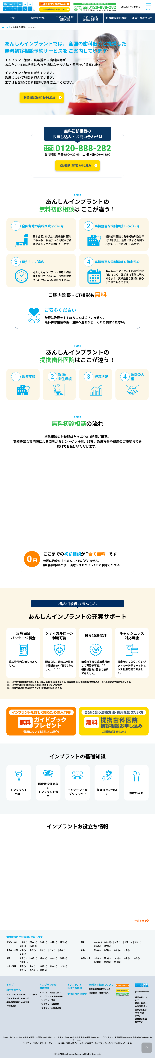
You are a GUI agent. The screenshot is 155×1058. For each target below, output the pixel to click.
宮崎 (23, 969)
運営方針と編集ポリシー (141, 1020)
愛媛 (107, 961)
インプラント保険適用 (49, 1004)
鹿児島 (34, 969)
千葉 (128, 942)
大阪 (23, 958)
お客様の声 (11, 1006)
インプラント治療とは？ (50, 992)
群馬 (97, 945)
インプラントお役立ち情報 (90, 18)
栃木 (107, 945)
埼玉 (118, 942)
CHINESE (135, 6)
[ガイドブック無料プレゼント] (41, 721)
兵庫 (43, 958)
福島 (33, 945)
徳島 (137, 958)
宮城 (53, 942)
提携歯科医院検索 (116, 18)
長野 (33, 950)
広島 (97, 958)
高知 (97, 961)
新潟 (23, 950)
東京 (98, 942)
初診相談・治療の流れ (99, 992)
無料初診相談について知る (18, 1002)
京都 (33, 958)
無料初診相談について (101, 984)
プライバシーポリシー (141, 1014)
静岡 (107, 950)
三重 (127, 950)
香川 (117, 961)
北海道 (24, 942)
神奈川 (108, 942)
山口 (117, 958)
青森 (33, 942)
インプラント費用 (47, 1000)
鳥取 (127, 958)
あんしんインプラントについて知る (21, 994)
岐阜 (117, 950)
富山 (23, 953)
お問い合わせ (141, 1010)
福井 (62, 950)
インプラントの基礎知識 (65, 18)
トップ (7, 27)
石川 (53, 950)
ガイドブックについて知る (18, 998)
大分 (63, 966)
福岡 (23, 966)
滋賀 (63, 958)
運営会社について (142, 18)
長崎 (33, 966)
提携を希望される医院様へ (141, 1004)
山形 (23, 945)
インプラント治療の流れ (50, 1007)
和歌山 (24, 961)
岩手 (43, 942)
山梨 (43, 950)
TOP (12, 18)
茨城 (137, 942)
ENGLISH (125, 6)
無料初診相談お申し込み (99, 988)
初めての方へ (38, 18)
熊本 (53, 966)
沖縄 (43, 969)
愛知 (97, 950)
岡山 (107, 958)
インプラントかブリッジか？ (52, 996)
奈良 (53, 958)
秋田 (63, 942)
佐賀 (43, 966)
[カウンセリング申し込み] (114, 721)
